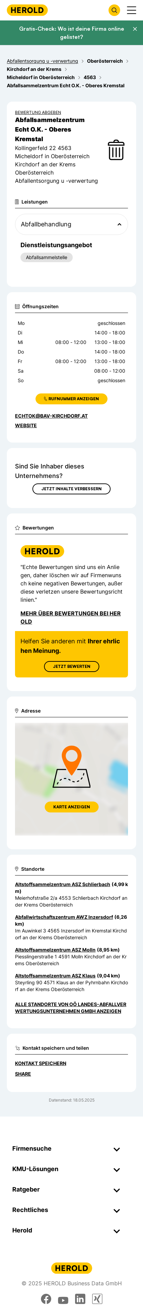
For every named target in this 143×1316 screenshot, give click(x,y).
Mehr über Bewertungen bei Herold (70, 617)
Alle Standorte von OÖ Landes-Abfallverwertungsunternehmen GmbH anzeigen (70, 1007)
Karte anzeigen (71, 806)
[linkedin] (80, 1299)
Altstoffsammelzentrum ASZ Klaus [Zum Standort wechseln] (55, 975)
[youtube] (63, 1299)
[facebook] (46, 1299)
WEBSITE (26, 425)
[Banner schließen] (135, 29)
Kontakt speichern (40, 1063)
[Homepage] (27, 10)
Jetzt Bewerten (71, 666)
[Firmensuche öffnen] (114, 10)
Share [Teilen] (23, 1074)
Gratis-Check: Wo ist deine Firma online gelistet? (71, 32)
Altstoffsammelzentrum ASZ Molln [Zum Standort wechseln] (55, 950)
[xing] (97, 1299)
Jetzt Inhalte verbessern (71, 488)
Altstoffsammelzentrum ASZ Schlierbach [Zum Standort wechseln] (62, 884)
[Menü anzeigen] (131, 10)
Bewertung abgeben (38, 112)
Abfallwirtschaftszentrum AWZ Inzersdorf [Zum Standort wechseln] (64, 917)
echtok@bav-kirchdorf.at (51, 416)
